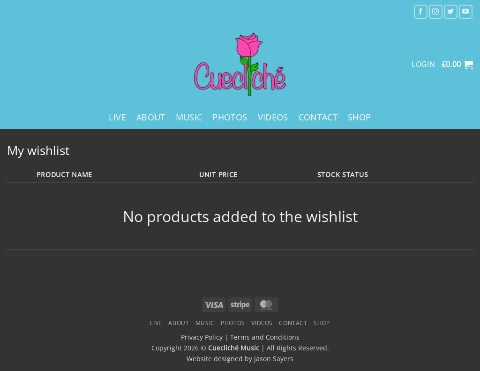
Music (189, 117)
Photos (229, 117)
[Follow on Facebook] (421, 11)
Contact (318, 117)
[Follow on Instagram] (435, 11)
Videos (273, 117)
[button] (457, 64)
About (150, 117)
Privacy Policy (202, 337)
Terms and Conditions (265, 337)
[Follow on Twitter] (451, 11)
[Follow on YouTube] (465, 11)
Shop (359, 117)
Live (117, 117)
